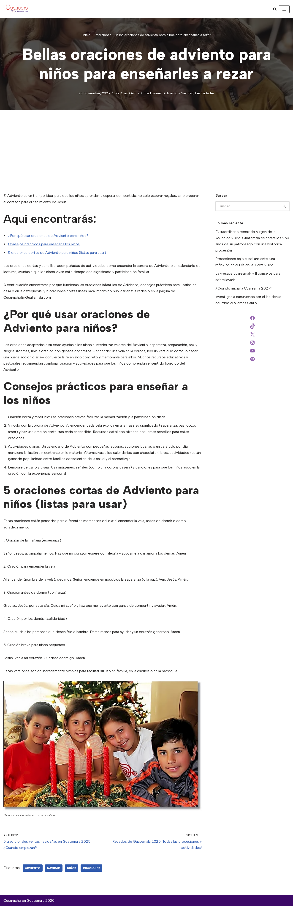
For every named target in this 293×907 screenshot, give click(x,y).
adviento (32, 868)
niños (71, 868)
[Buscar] (275, 9)
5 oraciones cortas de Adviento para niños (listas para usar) (57, 252)
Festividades (204, 93)
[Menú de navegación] (284, 9)
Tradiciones (102, 35)
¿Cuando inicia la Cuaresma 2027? (243, 288)
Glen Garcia (130, 93)
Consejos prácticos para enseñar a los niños (44, 244)
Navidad (53, 868)
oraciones (91, 868)
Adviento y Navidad (178, 93)
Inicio (86, 35)
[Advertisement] (146, 145)
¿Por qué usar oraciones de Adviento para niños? (48, 235)
